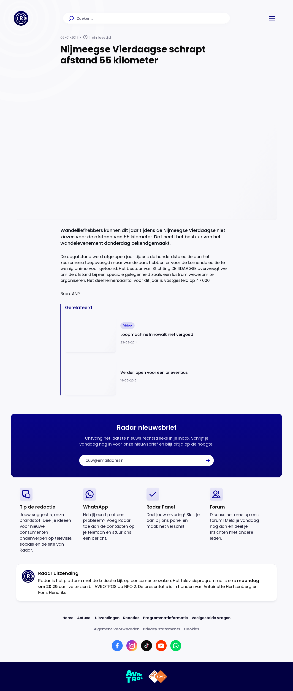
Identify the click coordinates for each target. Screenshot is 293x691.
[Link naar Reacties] (131, 618)
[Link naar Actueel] (84, 618)
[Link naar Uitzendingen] (107, 618)
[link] (48, 520)
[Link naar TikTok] (146, 645)
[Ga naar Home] (21, 18)
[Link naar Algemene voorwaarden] (116, 629)
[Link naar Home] (67, 618)
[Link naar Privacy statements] (161, 629)
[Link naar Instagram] (131, 645)
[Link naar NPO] (157, 676)
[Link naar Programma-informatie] (165, 618)
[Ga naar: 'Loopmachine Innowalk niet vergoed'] (149, 334)
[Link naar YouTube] (161, 645)
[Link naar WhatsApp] (175, 645)
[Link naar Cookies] (191, 629)
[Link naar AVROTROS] (134, 676)
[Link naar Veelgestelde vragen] (211, 618)
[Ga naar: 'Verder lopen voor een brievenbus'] (149, 376)
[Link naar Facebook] (117, 645)
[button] (272, 18)
